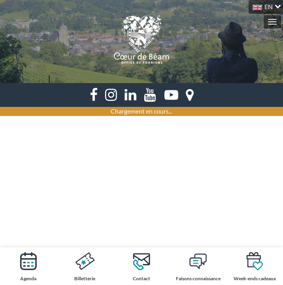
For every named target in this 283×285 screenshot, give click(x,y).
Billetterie (84, 266)
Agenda (28, 266)
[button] (266, 6)
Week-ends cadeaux (255, 266)
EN (268, 6)
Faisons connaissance (198, 266)
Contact (141, 266)
